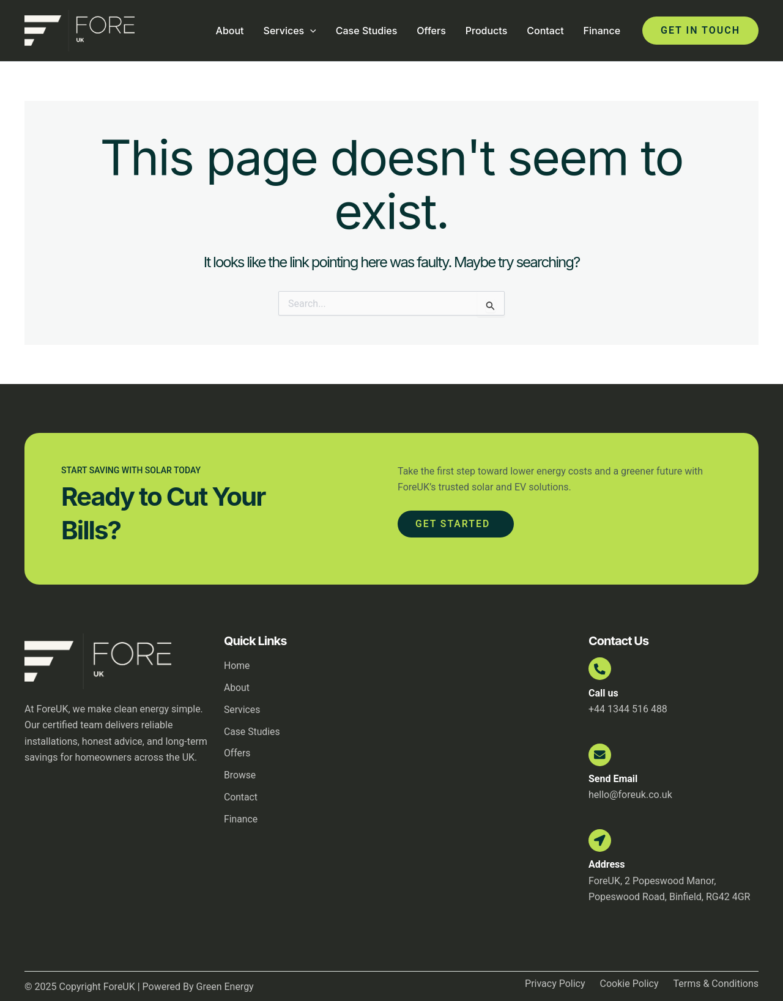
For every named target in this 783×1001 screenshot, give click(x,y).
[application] (310, 30)
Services (290, 30)
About (230, 30)
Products (486, 30)
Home (237, 665)
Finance (602, 30)
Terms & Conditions (716, 989)
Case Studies (366, 30)
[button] (700, 31)
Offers (431, 30)
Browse (240, 775)
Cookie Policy (629, 989)
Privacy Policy (555, 989)
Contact (545, 30)
